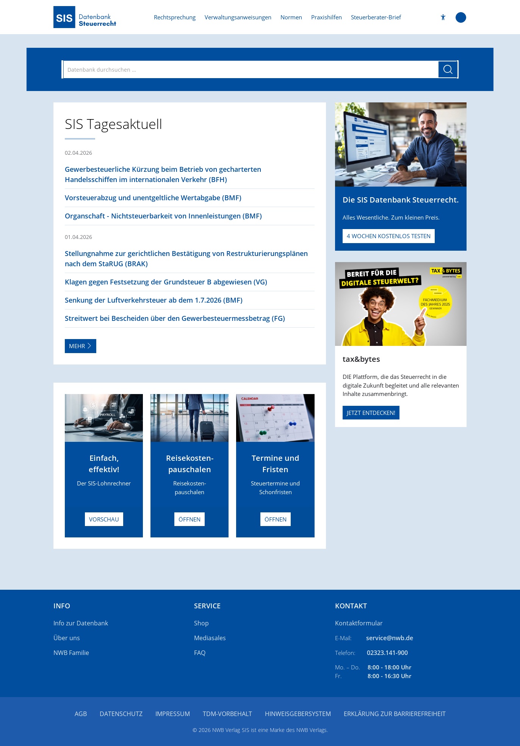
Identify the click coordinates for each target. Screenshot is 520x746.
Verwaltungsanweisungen (238, 17)
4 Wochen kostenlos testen (389, 236)
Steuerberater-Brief (376, 17)
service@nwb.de (389, 638)
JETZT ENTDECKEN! (371, 412)
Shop (201, 623)
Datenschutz (121, 714)
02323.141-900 (387, 653)
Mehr (80, 346)
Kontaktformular (359, 623)
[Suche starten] (448, 69)
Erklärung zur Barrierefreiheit (395, 714)
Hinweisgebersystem (298, 714)
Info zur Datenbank (80, 623)
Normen (291, 17)
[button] (443, 17)
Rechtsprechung (175, 17)
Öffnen (189, 519)
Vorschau (104, 519)
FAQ (199, 653)
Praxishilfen (326, 17)
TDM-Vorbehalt (227, 714)
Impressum (172, 714)
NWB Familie (71, 653)
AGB (81, 714)
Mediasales (210, 638)
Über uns (66, 638)
